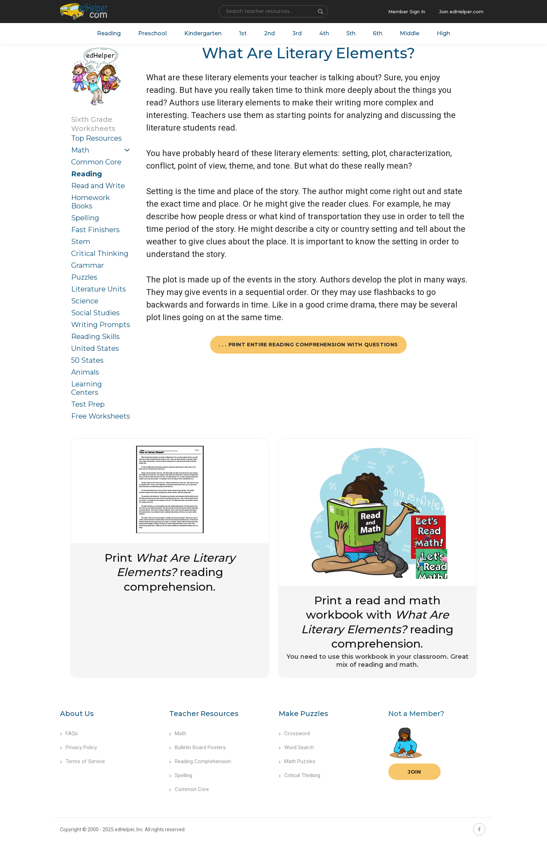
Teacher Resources (204, 713)
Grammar (87, 265)
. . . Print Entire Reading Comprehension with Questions (308, 344)
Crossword (294, 733)
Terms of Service (82, 761)
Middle (409, 33)
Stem (80, 241)
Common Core (96, 162)
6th (377, 33)
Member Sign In (406, 11)
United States (95, 348)
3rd (297, 33)
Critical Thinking (99, 253)
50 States (87, 360)
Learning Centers (86, 388)
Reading (109, 33)
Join (414, 771)
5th (350, 33)
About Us (77, 713)
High (443, 33)
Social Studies (95, 313)
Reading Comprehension (200, 761)
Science (84, 301)
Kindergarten (203, 33)
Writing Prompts (100, 324)
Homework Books (90, 201)
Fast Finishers (95, 230)
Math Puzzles (297, 761)
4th (324, 33)
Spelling (85, 218)
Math (80, 150)
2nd (269, 33)
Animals (85, 372)
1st (243, 33)
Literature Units (98, 289)
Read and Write (98, 186)
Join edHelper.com (461, 11)
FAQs (69, 733)
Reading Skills (95, 336)
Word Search (296, 747)
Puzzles (84, 277)
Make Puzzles (303, 713)
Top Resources (96, 138)
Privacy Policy (78, 747)
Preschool (152, 33)
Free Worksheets (100, 416)
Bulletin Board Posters (197, 747)
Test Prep (88, 404)
